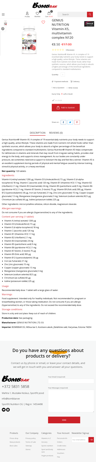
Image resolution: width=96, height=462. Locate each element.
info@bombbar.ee (11, 398)
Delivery (76, 81)
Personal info (62, 438)
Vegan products (47, 455)
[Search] (72, 14)
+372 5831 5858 (15, 386)
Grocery (44, 442)
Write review (73, 88)
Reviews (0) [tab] (56, 133)
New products (15, 442)
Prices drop (14, 438)
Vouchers (60, 453)
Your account (63, 433)
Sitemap (29, 446)
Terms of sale (31, 442)
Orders (59, 442)
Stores (28, 449)
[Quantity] (63, 74)
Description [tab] (37, 133)
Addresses (61, 449)
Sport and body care (47, 450)
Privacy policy (31, 438)
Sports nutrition (47, 446)
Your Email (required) (71, 379)
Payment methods (61, 81)
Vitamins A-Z (46, 438)
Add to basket (66, 107)
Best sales (14, 446)
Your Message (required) (71, 399)
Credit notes (61, 446)
